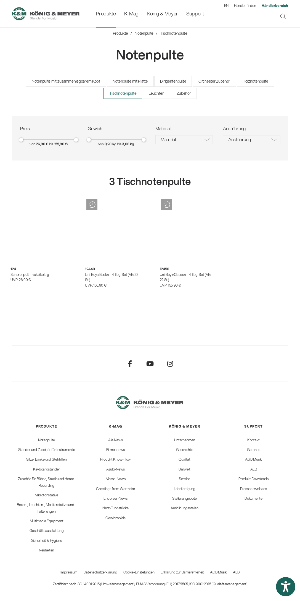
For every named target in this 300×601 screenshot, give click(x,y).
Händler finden (245, 5)
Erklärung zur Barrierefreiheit (182, 572)
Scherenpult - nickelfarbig (29, 274)
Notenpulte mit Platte (130, 81)
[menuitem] (106, 13)
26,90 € (42, 144)
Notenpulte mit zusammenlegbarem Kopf (66, 81)
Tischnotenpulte (123, 93)
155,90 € (61, 144)
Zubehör (184, 93)
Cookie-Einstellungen (139, 572)
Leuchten (156, 93)
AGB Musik (218, 572)
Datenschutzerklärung (100, 572)
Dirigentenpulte (173, 81)
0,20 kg (110, 144)
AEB (236, 572)
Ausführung (239, 139)
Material (168, 139)
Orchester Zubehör (214, 81)
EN (226, 5)
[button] (285, 586)
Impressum (68, 572)
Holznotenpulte (255, 81)
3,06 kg (128, 144)
